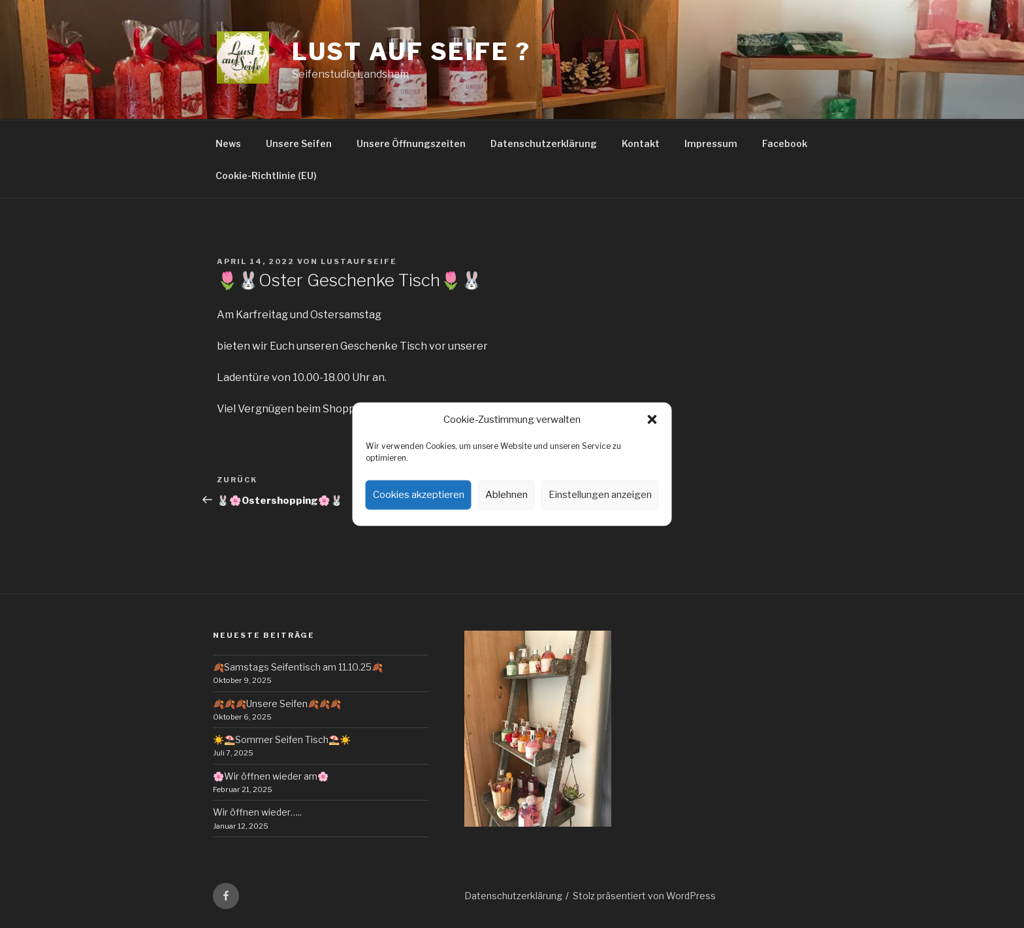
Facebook (784, 143)
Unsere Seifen (299, 143)
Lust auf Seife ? (411, 51)
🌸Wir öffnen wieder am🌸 (270, 776)
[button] (652, 419)
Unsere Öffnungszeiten (411, 143)
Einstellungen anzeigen (600, 495)
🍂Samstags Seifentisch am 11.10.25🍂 (298, 666)
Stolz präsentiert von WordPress (644, 895)
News (228, 143)
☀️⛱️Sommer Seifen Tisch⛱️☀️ (282, 739)
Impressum (710, 143)
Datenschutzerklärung (543, 143)
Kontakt (641, 143)
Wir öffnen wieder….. (257, 812)
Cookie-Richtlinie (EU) (266, 175)
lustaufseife (359, 261)
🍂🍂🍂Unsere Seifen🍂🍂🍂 (277, 703)
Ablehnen (506, 495)
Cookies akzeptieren (418, 495)
